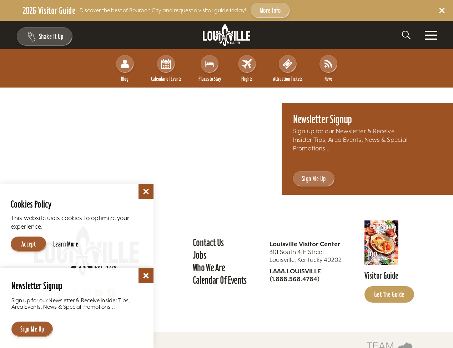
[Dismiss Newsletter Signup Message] (146, 275)
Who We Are (209, 267)
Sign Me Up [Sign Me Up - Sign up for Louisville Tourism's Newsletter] (314, 179)
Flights (247, 68)
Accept (28, 244)
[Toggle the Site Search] (406, 35)
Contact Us (208, 242)
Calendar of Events (166, 68)
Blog (125, 68)
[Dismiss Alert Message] (441, 10)
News (328, 68)
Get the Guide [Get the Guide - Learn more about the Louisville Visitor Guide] (389, 294)
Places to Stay (209, 68)
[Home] (226, 35)
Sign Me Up (32, 329)
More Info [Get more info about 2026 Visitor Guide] (270, 10)
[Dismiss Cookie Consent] (146, 191)
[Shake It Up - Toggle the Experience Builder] (43, 36)
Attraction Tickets (287, 68)
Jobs (199, 255)
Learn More (65, 244)
